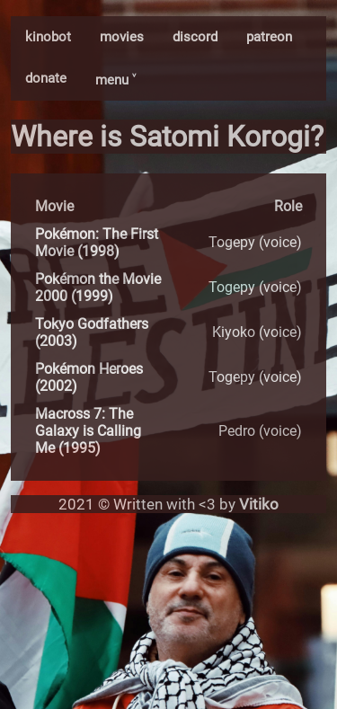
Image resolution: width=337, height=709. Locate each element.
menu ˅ (115, 80)
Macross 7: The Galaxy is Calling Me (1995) (88, 430)
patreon (269, 37)
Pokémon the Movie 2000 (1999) (98, 287)
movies (122, 37)
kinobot (48, 37)
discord (195, 37)
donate (46, 78)
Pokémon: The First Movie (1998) (96, 243)
